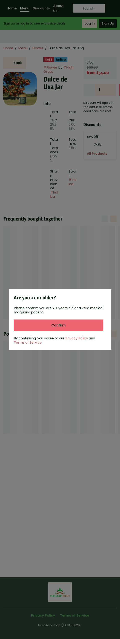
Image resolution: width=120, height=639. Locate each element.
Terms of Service (28, 342)
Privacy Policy (76, 338)
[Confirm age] (58, 325)
